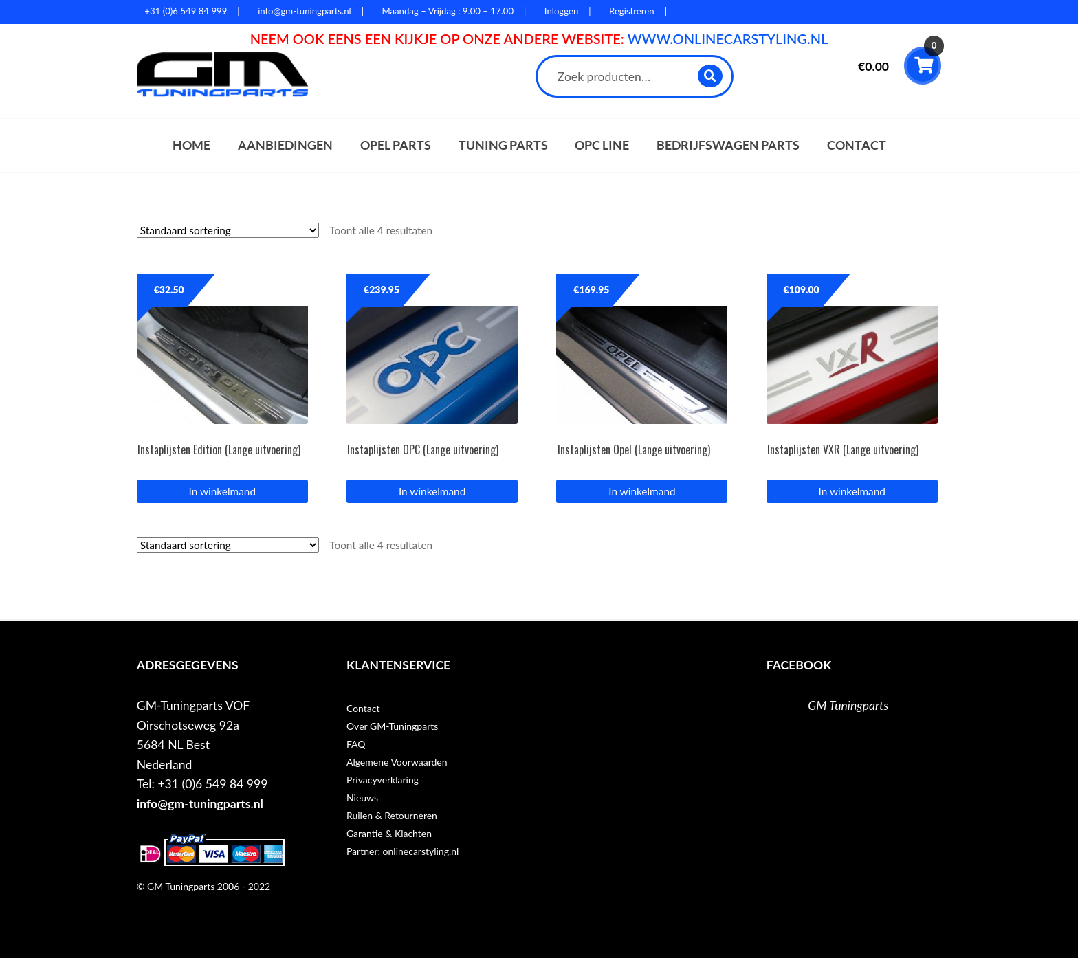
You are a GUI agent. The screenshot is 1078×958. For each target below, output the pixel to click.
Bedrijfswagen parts (728, 145)
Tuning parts (503, 145)
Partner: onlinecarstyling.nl (402, 851)
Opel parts (395, 145)
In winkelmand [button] (222, 491)
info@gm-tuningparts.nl (200, 804)
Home (191, 145)
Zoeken (710, 76)
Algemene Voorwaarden (397, 762)
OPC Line (602, 145)
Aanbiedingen (285, 145)
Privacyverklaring (382, 780)
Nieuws (362, 797)
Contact (856, 145)
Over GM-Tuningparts (392, 726)
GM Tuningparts (848, 705)
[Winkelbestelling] (228, 230)
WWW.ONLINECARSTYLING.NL (728, 38)
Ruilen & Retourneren (391, 815)
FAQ (356, 744)
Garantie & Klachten (389, 833)
